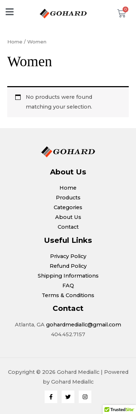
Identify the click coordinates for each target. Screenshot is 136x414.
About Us (68, 217)
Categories (68, 207)
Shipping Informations (68, 276)
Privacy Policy (68, 256)
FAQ (68, 285)
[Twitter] (68, 396)
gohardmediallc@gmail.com (83, 324)
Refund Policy (68, 266)
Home (14, 42)
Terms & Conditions (68, 295)
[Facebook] (51, 396)
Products (68, 197)
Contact (68, 227)
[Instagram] (85, 396)
